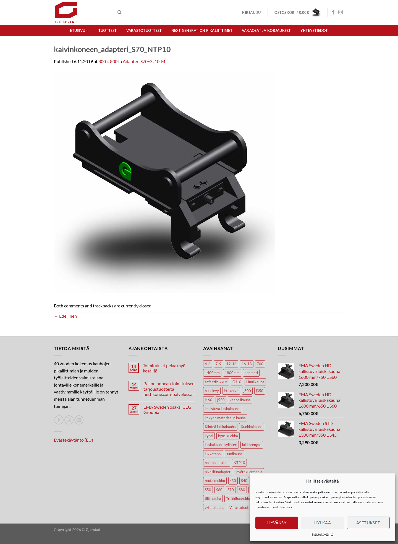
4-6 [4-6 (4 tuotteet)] (208, 364)
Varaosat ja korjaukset (266, 30)
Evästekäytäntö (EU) (73, 439)
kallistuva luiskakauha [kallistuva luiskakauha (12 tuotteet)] (222, 408)
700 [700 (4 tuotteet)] (260, 364)
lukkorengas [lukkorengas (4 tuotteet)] (251, 444)
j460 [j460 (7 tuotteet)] (208, 400)
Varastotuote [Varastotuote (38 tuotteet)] (239, 507)
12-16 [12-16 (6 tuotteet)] (231, 364)
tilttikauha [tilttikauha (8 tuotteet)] (213, 498)
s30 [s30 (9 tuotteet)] (233, 480)
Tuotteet (107, 30)
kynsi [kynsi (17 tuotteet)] (209, 436)
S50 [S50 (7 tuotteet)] (208, 490)
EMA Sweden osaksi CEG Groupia (167, 409)
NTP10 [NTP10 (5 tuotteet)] (239, 462)
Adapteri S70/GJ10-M (144, 61)
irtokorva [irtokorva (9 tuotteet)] (231, 390)
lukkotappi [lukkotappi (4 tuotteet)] (213, 454)
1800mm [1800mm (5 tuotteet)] (232, 373)
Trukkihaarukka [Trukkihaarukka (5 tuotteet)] (238, 498)
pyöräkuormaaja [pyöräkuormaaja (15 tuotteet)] (249, 472)
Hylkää (322, 522)
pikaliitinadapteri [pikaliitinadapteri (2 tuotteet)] (218, 472)
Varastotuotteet (144, 30)
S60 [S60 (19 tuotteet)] (219, 490)
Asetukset (368, 522)
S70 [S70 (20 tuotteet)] (230, 490)
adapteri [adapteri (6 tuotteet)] (251, 373)
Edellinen (65, 315)
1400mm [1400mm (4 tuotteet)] (212, 373)
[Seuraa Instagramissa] (340, 12)
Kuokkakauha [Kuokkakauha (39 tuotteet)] (252, 426)
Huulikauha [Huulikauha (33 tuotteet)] (255, 382)
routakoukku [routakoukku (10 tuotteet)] (215, 480)
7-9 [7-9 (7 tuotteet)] (218, 364)
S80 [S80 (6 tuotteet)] (242, 490)
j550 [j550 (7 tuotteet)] (221, 400)
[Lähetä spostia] (78, 419)
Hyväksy (276, 522)
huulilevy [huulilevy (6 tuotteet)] (212, 390)
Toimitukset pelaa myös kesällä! (165, 368)
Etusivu (79, 30)
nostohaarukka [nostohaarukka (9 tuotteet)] (217, 462)
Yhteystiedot (314, 30)
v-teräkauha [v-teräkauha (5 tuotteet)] (214, 507)
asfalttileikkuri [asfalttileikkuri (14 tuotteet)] (216, 382)
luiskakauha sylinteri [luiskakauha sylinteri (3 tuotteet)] (221, 444)
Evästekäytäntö (322, 534)
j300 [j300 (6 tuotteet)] (247, 390)
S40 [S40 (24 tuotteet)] (244, 480)
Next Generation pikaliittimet (201, 30)
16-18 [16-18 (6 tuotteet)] (247, 364)
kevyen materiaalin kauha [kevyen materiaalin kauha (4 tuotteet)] (225, 418)
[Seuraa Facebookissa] (333, 12)
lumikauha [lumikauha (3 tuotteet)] (234, 454)
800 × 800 (107, 61)
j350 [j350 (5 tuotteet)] (259, 390)
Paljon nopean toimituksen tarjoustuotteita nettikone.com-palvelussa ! (169, 389)
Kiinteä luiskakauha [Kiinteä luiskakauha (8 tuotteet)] (220, 426)
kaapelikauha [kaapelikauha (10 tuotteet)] (240, 400)
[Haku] (119, 12)
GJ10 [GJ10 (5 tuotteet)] (236, 382)
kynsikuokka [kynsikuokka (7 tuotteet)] (228, 436)
